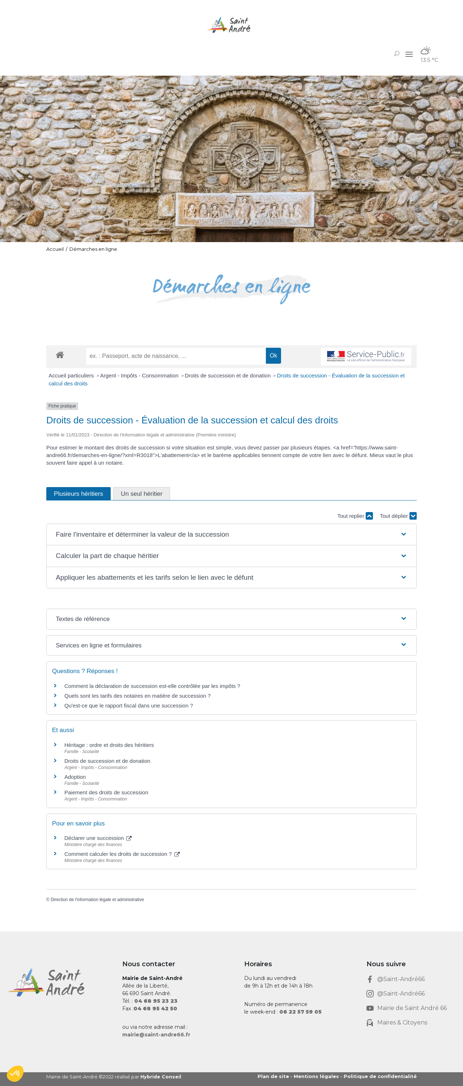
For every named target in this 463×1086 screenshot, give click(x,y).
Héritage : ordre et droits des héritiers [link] (109, 745)
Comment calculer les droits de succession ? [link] (122, 854)
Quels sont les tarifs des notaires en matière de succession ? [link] (137, 696)
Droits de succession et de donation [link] (228, 375)
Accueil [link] (55, 249)
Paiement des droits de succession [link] (106, 792)
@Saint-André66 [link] (401, 979)
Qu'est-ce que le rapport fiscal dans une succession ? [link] (128, 705)
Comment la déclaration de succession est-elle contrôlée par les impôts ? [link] (152, 686)
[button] (409, 54)
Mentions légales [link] (316, 1076)
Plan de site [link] (273, 1076)
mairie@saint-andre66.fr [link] (156, 1034)
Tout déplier (398, 516)
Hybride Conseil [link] (161, 1076)
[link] (231, 24)
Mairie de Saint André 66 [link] (412, 1008)
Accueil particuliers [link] (72, 375)
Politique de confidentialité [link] (380, 1076)
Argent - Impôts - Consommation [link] (140, 375)
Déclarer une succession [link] (98, 838)
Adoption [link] (75, 777)
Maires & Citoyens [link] (402, 1022)
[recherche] (176, 356)
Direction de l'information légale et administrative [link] (97, 899)
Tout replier (355, 516)
